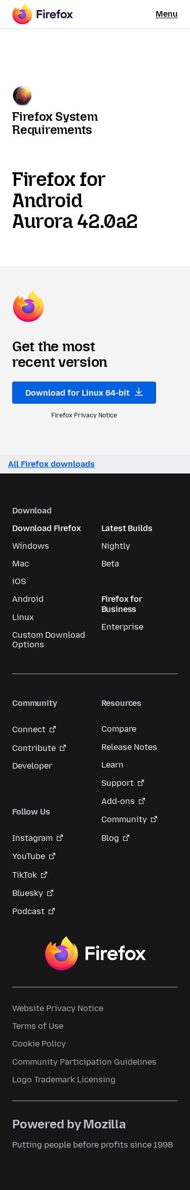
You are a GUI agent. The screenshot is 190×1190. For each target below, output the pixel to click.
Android (28, 599)
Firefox (95, 953)
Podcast (28, 911)
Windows (30, 546)
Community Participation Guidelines (84, 1062)
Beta (110, 563)
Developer (32, 766)
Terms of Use (37, 1026)
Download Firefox (46, 528)
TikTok (24, 875)
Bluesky (27, 893)
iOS (19, 581)
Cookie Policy (39, 1044)
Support (117, 783)
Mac (20, 563)
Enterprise (122, 627)
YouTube (28, 856)
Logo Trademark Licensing (64, 1079)
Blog (110, 838)
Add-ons (118, 801)
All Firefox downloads (51, 464)
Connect (29, 729)
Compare (118, 729)
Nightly (115, 546)
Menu (167, 14)
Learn (112, 765)
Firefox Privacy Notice (84, 415)
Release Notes (129, 747)
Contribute (34, 748)
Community (124, 819)
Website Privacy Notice (57, 1008)
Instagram (32, 838)
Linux (23, 617)
